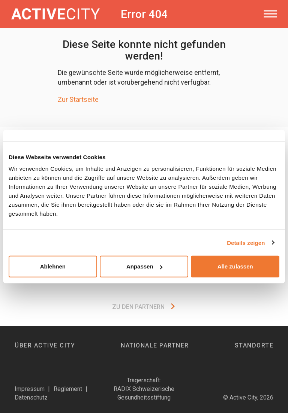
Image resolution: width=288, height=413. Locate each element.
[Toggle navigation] (270, 14)
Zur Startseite (78, 99)
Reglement (68, 388)
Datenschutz (31, 397)
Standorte (254, 345)
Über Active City (45, 345)
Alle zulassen (235, 266)
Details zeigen (246, 242)
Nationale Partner (155, 345)
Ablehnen (53, 266)
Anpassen (144, 266)
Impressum (30, 388)
